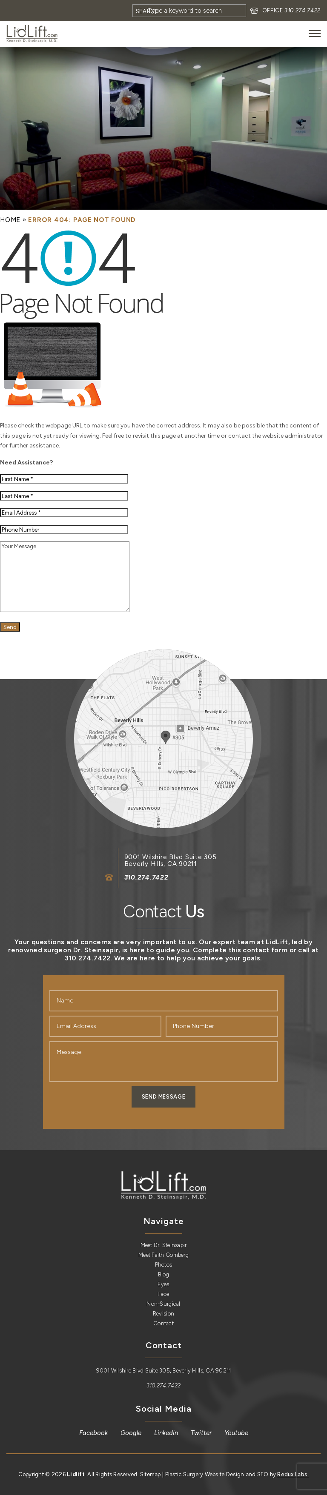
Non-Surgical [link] (163, 1304)
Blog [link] (163, 1274)
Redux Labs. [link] (293, 1474)
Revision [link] (163, 1313)
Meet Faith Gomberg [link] (163, 1255)
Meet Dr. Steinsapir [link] (164, 1245)
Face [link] (163, 1294)
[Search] (189, 10)
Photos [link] (163, 1264)
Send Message (164, 1096)
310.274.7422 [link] (302, 10)
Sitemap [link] (150, 1474)
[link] (31, 34)
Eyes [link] (163, 1284)
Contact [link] (163, 1323)
